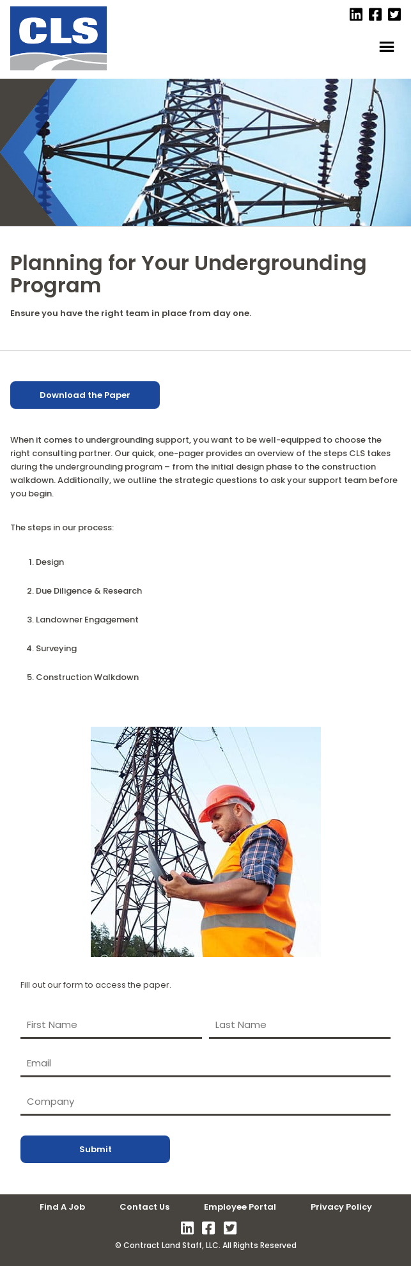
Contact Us (144, 1207)
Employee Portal (240, 1207)
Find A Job (62, 1207)
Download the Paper (85, 395)
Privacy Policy (341, 1207)
